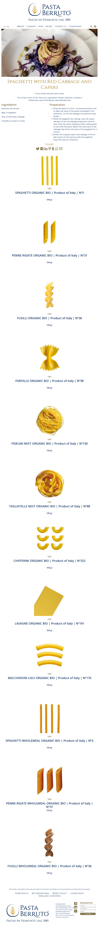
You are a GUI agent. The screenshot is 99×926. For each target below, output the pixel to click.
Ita (4, 26)
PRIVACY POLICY (59, 893)
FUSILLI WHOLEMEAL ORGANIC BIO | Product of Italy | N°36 (50, 866)
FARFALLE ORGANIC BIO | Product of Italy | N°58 (49, 381)
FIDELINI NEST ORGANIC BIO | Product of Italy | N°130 (49, 443)
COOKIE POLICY (77, 893)
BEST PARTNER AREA (40, 893)
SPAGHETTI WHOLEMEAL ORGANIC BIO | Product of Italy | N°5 (49, 741)
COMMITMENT (75, 26)
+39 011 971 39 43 (62, 909)
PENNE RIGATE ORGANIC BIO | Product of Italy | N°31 (49, 255)
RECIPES (49, 26)
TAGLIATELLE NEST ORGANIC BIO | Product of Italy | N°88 (49, 506)
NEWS (40, 26)
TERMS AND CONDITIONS (49, 896)
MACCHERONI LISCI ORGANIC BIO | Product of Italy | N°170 (49, 678)
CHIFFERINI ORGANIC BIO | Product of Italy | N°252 (49, 561)
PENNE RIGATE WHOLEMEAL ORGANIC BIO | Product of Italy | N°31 (49, 805)
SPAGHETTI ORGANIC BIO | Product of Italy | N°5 (49, 193)
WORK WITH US (21, 893)
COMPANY (31, 26)
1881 (49, 188)
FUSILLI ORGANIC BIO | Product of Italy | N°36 (49, 318)
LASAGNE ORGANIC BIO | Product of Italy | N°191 (49, 623)
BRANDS (20, 26)
